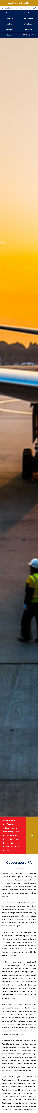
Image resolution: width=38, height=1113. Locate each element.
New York (9, 13)
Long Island (9, 24)
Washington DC (28, 35)
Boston (9, 35)
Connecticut (9, 18)
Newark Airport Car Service (13, 8)
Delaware (28, 29)
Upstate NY (9, 29)
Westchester (28, 24)
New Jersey (28, 13)
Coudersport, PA (31, 8)
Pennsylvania (28, 18)
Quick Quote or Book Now (19, 3)
